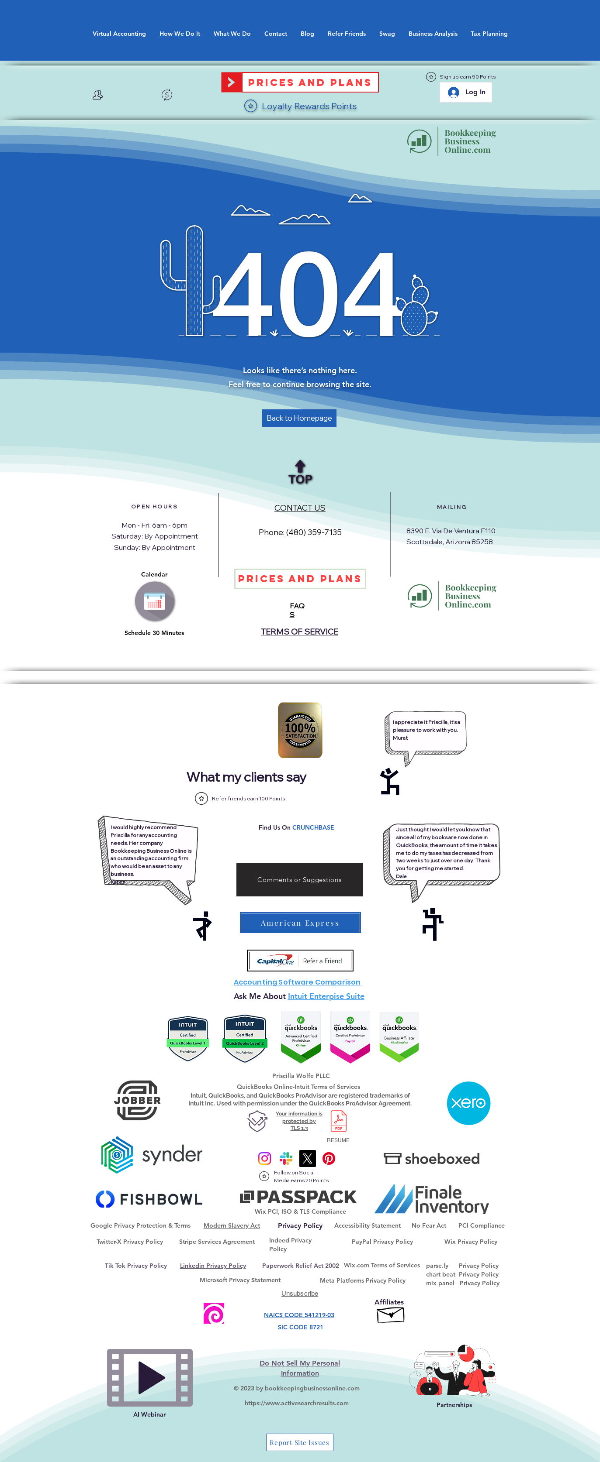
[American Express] (300, 922)
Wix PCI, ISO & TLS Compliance (300, 1211)
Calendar (154, 574)
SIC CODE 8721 (300, 1327)
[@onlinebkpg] (328, 1158)
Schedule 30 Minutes (154, 633)
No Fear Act (429, 1225)
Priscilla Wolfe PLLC (301, 1076)
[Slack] (286, 1158)
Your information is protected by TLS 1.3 (299, 1121)
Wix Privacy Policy (470, 1242)
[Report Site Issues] (299, 1442)
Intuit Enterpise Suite (326, 996)
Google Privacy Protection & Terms (140, 1225)
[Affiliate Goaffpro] (391, 1312)
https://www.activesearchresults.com (297, 1403)
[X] (307, 1158)
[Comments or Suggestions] (299, 879)
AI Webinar (149, 1414)
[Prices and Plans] (310, 82)
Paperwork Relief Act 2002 (300, 1266)
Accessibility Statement (367, 1225)
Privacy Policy (479, 1266)
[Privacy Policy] (300, 1225)
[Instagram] (264, 1158)
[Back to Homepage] (299, 418)
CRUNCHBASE (313, 827)
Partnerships (454, 1405)
